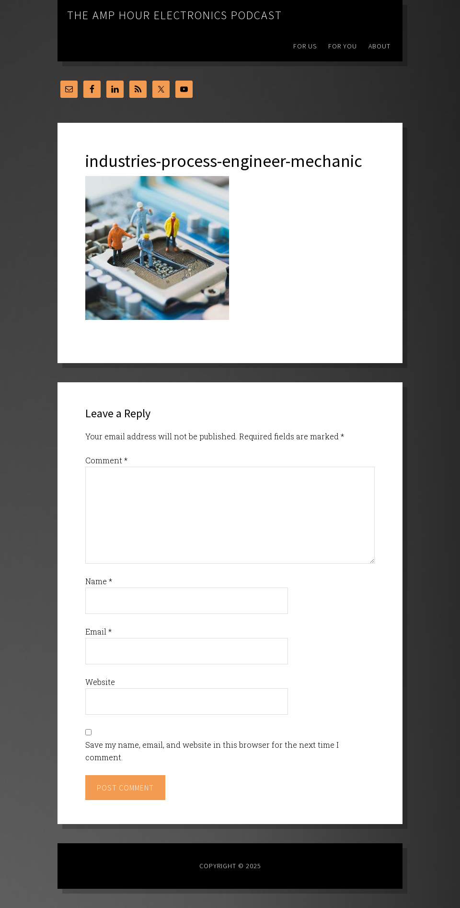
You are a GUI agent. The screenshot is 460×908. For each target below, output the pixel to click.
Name (98, 581)
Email (98, 631)
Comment (106, 460)
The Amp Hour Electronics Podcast (174, 15)
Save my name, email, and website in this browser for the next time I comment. (212, 751)
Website (100, 682)
